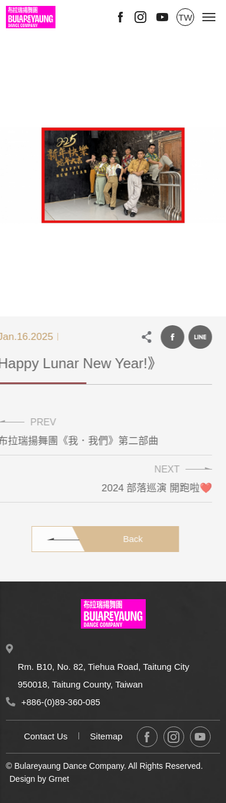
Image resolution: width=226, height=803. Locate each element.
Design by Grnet (39, 779)
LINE (196, 337)
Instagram (140, 17)
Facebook (120, 17)
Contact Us (45, 736)
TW (185, 17)
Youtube (162, 17)
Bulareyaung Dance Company (30, 17)
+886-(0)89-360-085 (60, 702)
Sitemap (106, 736)
